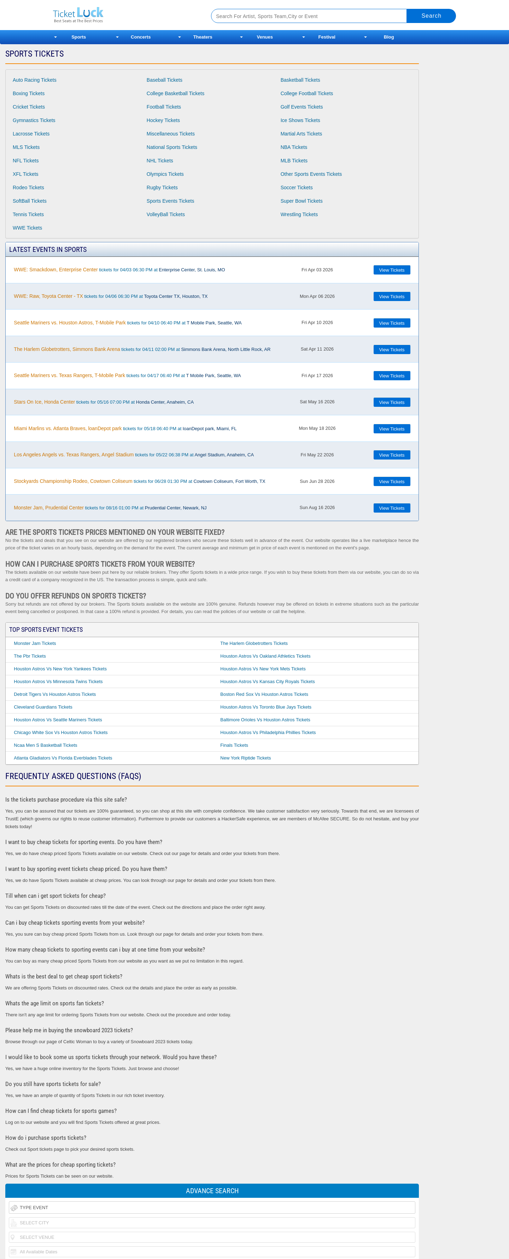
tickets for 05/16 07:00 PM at (104, 402)
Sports (78, 37)
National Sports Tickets (172, 147)
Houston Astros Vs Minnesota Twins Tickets (58, 681)
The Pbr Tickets (30, 656)
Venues (265, 37)
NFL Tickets (26, 160)
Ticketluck (123, 15)
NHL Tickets (160, 160)
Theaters (202, 37)
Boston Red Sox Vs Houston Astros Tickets (264, 694)
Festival (326, 37)
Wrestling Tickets (299, 214)
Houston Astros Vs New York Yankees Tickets (60, 668)
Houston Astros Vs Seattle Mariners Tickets (58, 719)
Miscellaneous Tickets (171, 134)
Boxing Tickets (29, 93)
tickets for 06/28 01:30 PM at (139, 481)
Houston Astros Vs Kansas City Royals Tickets (267, 681)
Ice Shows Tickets (300, 120)
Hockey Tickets (163, 120)
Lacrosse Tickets (31, 134)
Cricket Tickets (29, 107)
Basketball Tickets (300, 80)
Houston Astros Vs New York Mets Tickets (262, 668)
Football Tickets (164, 107)
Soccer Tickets (297, 187)
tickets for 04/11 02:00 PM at (142, 349)
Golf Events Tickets (302, 107)
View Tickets (392, 270)
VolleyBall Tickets (166, 214)
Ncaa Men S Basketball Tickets (45, 745)
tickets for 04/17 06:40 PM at (127, 375)
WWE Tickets (27, 228)
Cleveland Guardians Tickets (43, 707)
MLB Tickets (294, 160)
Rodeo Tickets (28, 187)
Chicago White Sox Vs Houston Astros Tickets (60, 732)
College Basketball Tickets (175, 93)
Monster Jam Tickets (35, 643)
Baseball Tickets (164, 80)
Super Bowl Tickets (302, 201)
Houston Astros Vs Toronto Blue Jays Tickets (265, 707)
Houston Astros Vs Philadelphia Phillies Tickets (268, 732)
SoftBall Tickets (30, 201)
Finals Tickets (234, 745)
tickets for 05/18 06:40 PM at (125, 428)
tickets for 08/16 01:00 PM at (110, 507)
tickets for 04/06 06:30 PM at (110, 296)
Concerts (141, 37)
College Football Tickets (307, 93)
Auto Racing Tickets (35, 80)
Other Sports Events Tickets (311, 174)
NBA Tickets (294, 147)
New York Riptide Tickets (245, 758)
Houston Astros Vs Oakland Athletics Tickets (265, 656)
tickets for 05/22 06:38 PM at (134, 454)
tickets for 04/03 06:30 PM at (119, 269)
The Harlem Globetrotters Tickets (254, 643)
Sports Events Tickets (170, 201)
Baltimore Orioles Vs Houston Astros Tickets (265, 719)
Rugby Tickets (162, 187)
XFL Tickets (26, 174)
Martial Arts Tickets (301, 134)
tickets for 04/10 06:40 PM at (127, 322)
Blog (389, 37)
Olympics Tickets (165, 174)
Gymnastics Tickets (34, 120)
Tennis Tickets (28, 214)
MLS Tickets (26, 147)
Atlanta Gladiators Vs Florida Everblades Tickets (63, 758)
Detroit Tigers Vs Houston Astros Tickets (55, 694)
